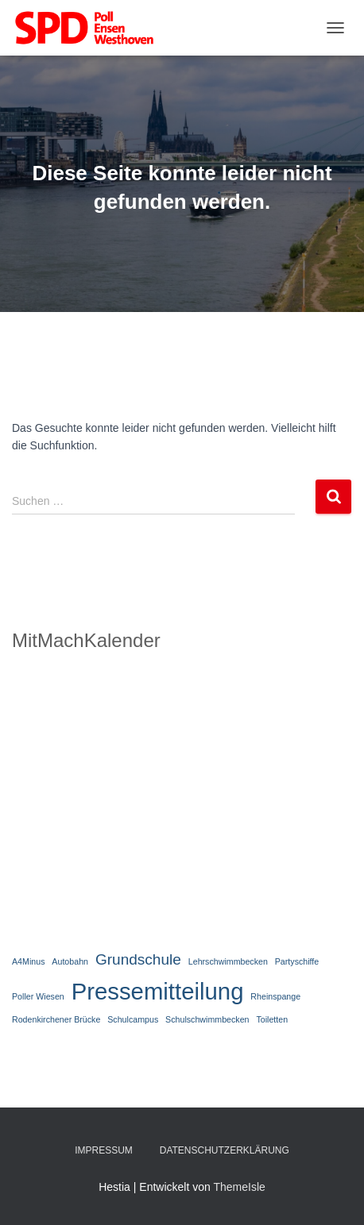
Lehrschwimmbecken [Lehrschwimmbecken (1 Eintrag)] (228, 961)
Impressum (104, 1150)
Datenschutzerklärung (224, 1150)
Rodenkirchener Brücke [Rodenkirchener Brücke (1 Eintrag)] (56, 1019)
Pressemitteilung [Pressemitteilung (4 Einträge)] (158, 991)
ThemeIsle (239, 1187)
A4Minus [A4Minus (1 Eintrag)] (28, 961)
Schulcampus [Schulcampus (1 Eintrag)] (132, 1019)
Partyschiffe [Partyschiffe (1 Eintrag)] (297, 961)
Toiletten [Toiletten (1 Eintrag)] (272, 1019)
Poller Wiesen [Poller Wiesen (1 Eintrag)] (38, 996)
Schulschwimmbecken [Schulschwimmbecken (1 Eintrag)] (207, 1019)
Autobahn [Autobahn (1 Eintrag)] (70, 961)
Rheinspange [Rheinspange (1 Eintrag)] (275, 996)
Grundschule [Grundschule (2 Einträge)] (138, 959)
